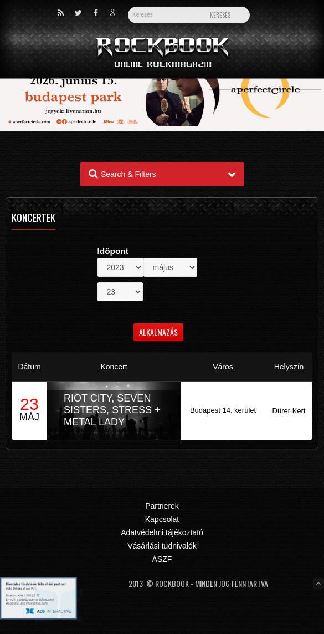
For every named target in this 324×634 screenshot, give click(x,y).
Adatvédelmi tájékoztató (162, 532)
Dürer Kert (289, 411)
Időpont (112, 251)
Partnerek (162, 505)
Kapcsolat (162, 519)
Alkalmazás (158, 332)
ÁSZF (162, 559)
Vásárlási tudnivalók (162, 545)
